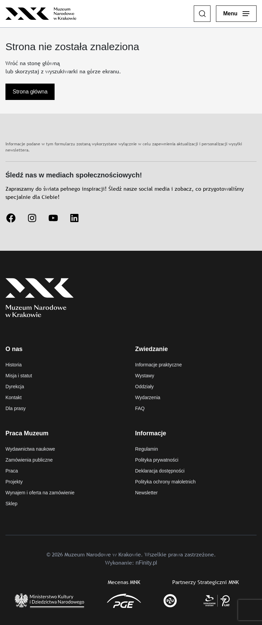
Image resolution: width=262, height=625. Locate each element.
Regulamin (146, 449)
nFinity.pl (146, 563)
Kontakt (13, 397)
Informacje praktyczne (158, 364)
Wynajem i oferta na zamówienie (39, 492)
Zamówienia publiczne (29, 460)
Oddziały (144, 386)
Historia (13, 364)
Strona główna (30, 92)
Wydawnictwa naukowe (30, 449)
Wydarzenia (147, 397)
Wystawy (144, 375)
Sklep (11, 503)
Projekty (14, 481)
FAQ (140, 408)
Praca (11, 471)
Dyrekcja (14, 386)
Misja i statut (18, 375)
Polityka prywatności (156, 460)
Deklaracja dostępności (160, 471)
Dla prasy (15, 408)
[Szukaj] (202, 13)
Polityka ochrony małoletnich (165, 481)
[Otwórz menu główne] (236, 13)
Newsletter (146, 492)
